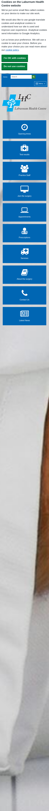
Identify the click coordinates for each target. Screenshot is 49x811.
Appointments (25, 212)
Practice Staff (24, 170)
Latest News (24, 315)
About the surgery (24, 274)
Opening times (24, 129)
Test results (24, 149)
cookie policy (12, 50)
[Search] (21, 77)
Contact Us (24, 295)
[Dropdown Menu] (40, 83)
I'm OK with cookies (15, 58)
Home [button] (5, 77)
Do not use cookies (14, 66)
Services (24, 253)
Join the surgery (24, 191)
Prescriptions (24, 232)
